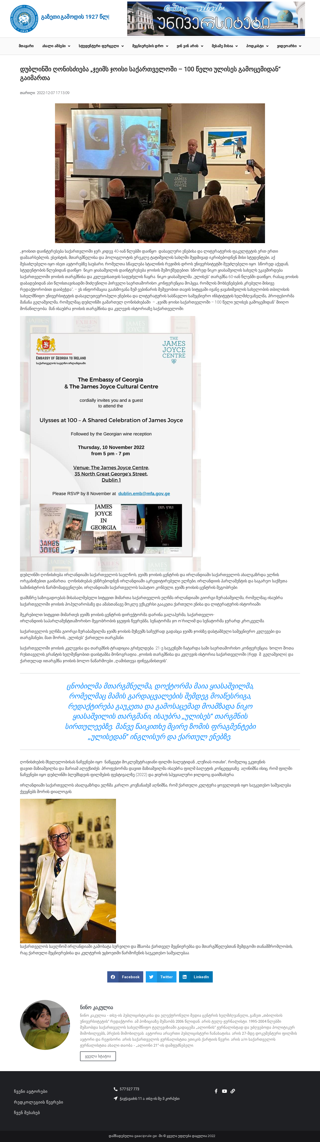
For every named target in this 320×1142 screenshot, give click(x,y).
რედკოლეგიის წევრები (38, 1102)
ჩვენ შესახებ (27, 1112)
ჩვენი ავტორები (31, 1091)
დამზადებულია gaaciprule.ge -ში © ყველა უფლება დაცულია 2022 (162, 1136)
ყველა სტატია (98, 1056)
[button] (125, 976)
